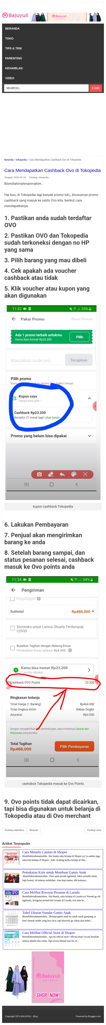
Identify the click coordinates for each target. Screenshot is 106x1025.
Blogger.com (94, 1016)
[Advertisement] (53, 122)
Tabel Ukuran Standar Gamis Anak (46, 913)
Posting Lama (94, 830)
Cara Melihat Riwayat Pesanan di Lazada (51, 892)
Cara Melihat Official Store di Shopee (48, 933)
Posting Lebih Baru (14, 830)
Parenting (13, 58)
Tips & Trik (13, 48)
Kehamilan (14, 68)
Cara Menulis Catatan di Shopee (44, 852)
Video (9, 78)
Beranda (12, 28)
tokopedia (44, 177)
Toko (9, 38)
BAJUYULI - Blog (29, 1016)
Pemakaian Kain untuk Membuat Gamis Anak (54, 872)
